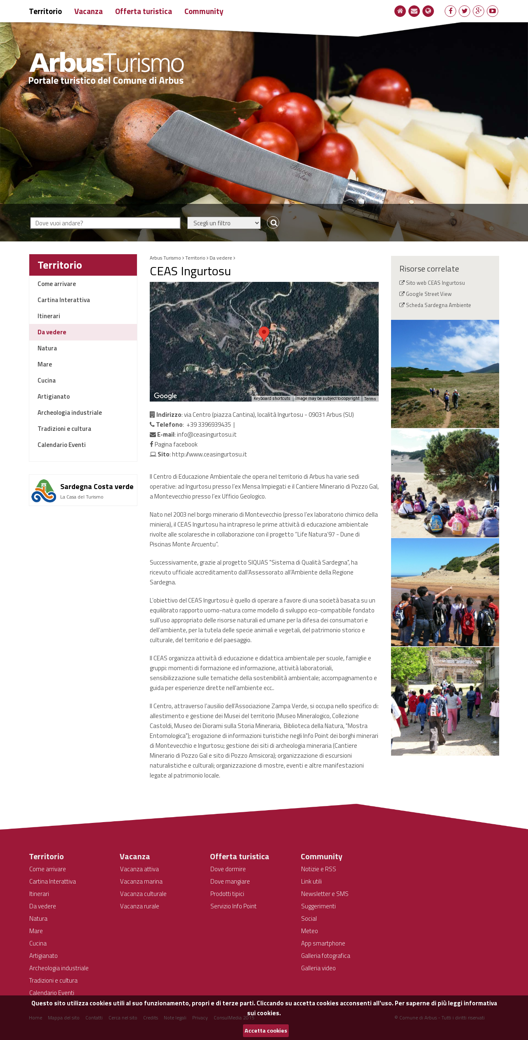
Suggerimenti (318, 906)
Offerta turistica (143, 11)
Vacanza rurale (139, 906)
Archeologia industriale (70, 412)
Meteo (309, 931)
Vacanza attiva (139, 869)
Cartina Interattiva (64, 300)
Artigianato (54, 396)
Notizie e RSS (318, 869)
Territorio (45, 11)
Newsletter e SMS (325, 893)
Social (309, 918)
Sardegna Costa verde (97, 486)
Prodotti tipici (227, 893)
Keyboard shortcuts (272, 398)
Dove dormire (228, 869)
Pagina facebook (174, 444)
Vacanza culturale (143, 893)
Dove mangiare (230, 881)
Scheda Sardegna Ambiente (438, 305)
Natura (47, 348)
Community (204, 11)
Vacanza (88, 11)
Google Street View (429, 294)
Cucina (47, 380)
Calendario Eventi (62, 444)
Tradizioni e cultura (64, 428)
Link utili (311, 881)
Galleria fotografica (325, 955)
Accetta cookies (266, 1030)
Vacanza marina (141, 881)
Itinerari (49, 316)
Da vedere (52, 332)
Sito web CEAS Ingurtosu (435, 283)
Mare (45, 364)
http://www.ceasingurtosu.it (209, 454)
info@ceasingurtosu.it (207, 434)
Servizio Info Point (233, 906)
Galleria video (318, 968)
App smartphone (323, 943)
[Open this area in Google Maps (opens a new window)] (165, 396)
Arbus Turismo (165, 258)
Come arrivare (57, 283)
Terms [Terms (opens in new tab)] (370, 399)
